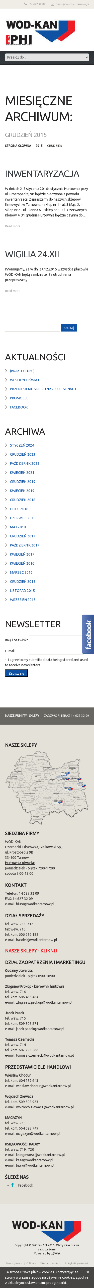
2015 (39, 145)
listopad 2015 (22, 591)
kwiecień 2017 (22, 554)
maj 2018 (18, 527)
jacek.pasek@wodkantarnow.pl (40, 1029)
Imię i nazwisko (17, 640)
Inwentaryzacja (42, 173)
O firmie (31, 1263)
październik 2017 (24, 545)
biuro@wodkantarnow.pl (72, 4)
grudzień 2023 (22, 454)
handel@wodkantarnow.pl (36, 940)
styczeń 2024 (22, 445)
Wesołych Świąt (25, 380)
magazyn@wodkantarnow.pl (38, 1134)
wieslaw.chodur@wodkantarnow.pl (43, 1086)
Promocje (19, 398)
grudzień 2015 (22, 582)
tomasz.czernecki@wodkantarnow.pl (45, 1055)
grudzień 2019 (22, 482)
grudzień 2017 (22, 536)
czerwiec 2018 (23, 518)
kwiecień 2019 (22, 491)
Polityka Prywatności (76, 1263)
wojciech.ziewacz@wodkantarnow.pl (45, 1107)
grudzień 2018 (22, 500)
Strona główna (18, 145)
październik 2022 (24, 463)
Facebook (19, 407)
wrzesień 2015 (23, 600)
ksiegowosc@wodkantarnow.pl (40, 1155)
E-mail (10, 651)
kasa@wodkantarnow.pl (34, 1160)
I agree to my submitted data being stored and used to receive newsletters (46, 662)
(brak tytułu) (22, 371)
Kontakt (56, 1263)
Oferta (44, 1263)
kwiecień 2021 (22, 473)
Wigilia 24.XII (32, 254)
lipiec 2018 (19, 509)
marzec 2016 (21, 572)
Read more (12, 226)
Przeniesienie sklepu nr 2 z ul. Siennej (43, 389)
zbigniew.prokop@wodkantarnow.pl (44, 1002)
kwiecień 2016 (22, 563)
